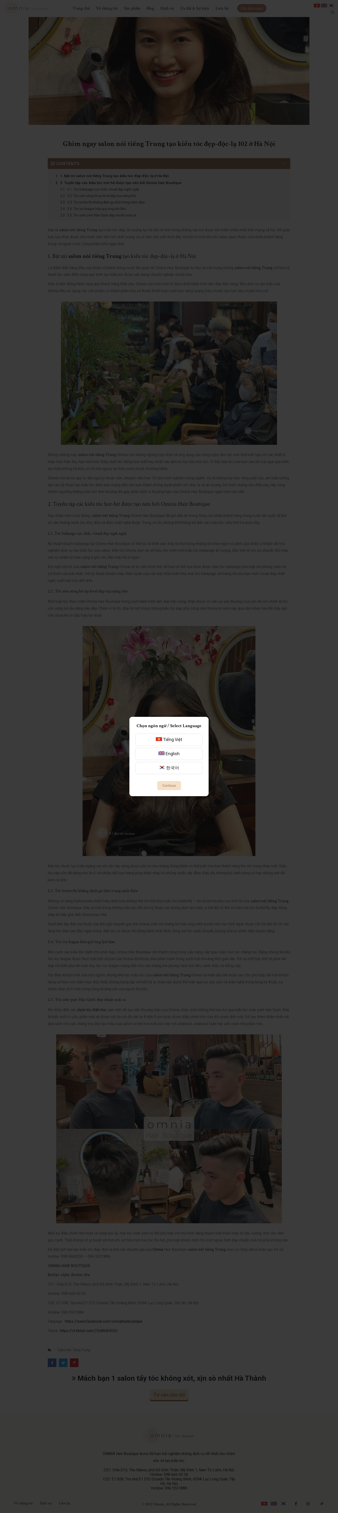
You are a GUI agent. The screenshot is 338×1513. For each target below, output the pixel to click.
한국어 (169, 767)
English (169, 753)
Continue (169, 786)
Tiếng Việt (169, 739)
